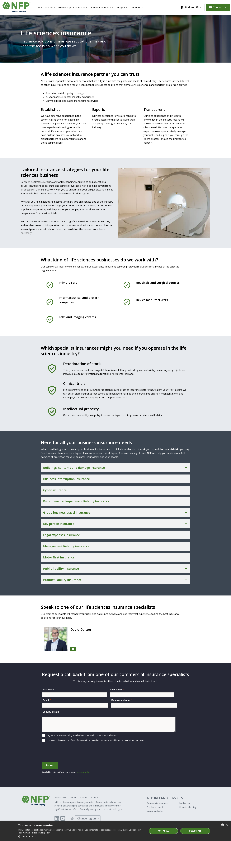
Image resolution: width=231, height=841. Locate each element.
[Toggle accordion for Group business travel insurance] (115, 512)
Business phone (120, 700)
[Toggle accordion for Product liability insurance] (115, 579)
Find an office (191, 7)
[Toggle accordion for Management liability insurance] (115, 546)
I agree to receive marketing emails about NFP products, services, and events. (82, 735)
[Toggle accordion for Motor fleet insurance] (115, 557)
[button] (81, 836)
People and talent (155, 811)
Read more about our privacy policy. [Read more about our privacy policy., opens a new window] (34, 833)
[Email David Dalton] (73, 649)
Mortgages (184, 803)
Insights (121, 7)
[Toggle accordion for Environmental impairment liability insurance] (115, 501)
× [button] (226, 825)
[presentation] (64, 753)
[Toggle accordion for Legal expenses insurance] (115, 535)
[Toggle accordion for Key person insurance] (115, 523)
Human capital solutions (71, 7)
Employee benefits (156, 807)
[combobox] (222, 824)
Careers (84, 797)
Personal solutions (100, 7)
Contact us (218, 7)
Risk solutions (45, 7)
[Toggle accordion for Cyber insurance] (115, 490)
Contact (95, 797)
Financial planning (187, 807)
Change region (86, 818)
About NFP (60, 797)
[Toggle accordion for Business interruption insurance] (115, 479)
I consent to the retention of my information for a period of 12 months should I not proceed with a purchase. (95, 740)
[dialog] (115, 831)
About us (136, 7)
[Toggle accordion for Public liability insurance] (115, 568)
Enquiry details (50, 712)
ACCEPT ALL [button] (163, 831)
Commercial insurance (157, 803)
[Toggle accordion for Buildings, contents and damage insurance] (115, 467)
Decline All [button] (195, 831)
